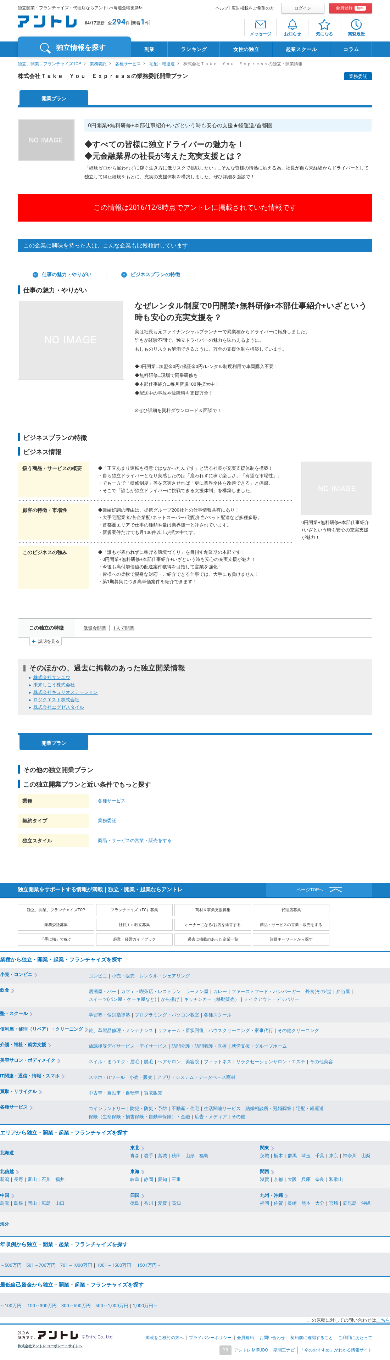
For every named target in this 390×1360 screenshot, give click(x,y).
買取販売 (153, 1093)
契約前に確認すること (311, 1337)
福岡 (264, 1203)
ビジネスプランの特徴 (155, 274)
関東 (264, 1147)
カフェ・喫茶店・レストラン (151, 991)
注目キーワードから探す (291, 939)
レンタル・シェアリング (164, 976)
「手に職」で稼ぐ (56, 939)
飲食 (4, 990)
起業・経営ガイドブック (134, 939)
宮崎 (333, 1203)
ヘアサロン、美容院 (178, 1061)
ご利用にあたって (355, 1337)
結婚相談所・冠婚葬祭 (268, 1108)
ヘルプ (222, 8)
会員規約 (245, 1337)
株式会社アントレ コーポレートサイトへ (50, 1346)
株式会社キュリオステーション (65, 692)
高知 (176, 1203)
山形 (190, 1155)
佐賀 (278, 1203)
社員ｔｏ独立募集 (134, 925)
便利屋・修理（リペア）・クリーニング (41, 1029)
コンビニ (98, 976)
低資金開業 (94, 628)
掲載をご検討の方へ (164, 1337)
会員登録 (351, 8)
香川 (148, 1203)
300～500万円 (76, 1305)
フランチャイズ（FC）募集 (134, 910)
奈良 (319, 1179)
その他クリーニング (298, 1030)
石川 (46, 1179)
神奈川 (350, 1155)
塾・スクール (14, 1013)
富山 (32, 1179)
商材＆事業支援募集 (212, 910)
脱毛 (148, 1061)
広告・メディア (211, 1116)
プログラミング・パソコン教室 (167, 1015)
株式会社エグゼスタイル (58, 707)
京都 (278, 1179)
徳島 (134, 1203)
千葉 (319, 1155)
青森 (134, 1155)
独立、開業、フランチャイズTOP (49, 63)
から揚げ (170, 999)
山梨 (365, 1155)
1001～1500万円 (115, 1265)
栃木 (278, 1155)
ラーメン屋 (196, 991)
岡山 (32, 1203)
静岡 (148, 1179)
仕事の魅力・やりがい (66, 274)
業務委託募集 (56, 925)
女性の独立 (246, 49)
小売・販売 (123, 976)
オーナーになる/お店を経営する (213, 925)
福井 (60, 1179)
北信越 (7, 1171)
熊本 (306, 1203)
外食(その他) (318, 991)
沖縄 (365, 1203)
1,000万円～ (145, 1305)
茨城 (264, 1155)
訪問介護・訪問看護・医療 (199, 1046)
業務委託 (98, 63)
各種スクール (218, 1015)
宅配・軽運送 (162, 63)
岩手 (148, 1155)
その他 (238, 1116)
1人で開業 (123, 628)
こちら (383, 1320)
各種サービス (128, 63)
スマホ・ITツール (107, 1077)
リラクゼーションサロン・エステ (270, 1061)
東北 (134, 1147)
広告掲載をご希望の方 (253, 8)
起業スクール (301, 49)
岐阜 (134, 1179)
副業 (149, 49)
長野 (18, 1179)
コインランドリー (107, 1108)
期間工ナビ (284, 1350)
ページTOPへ (310, 889)
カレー (220, 991)
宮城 (162, 1155)
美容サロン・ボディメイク (27, 1060)
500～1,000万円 (111, 1305)
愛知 (162, 1179)
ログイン (302, 8)
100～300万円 (42, 1305)
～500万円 (11, 1265)
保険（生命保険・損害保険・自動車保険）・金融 (139, 1116)
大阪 (292, 1179)
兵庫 (306, 1179)
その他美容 (321, 1061)
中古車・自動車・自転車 (114, 1093)
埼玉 (306, 1155)
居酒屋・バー (102, 991)
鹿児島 (350, 1203)
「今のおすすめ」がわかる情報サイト (336, 1350)
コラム (351, 49)
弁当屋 (343, 991)
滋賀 (264, 1179)
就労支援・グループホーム (259, 1046)
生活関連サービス (222, 1108)
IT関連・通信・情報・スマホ (30, 1075)
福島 (203, 1155)
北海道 (7, 1152)
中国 (4, 1195)
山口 (60, 1203)
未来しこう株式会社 (54, 684)
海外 (4, 1224)
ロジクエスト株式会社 (56, 699)
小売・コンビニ (16, 974)
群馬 (292, 1155)
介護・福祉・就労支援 (23, 1044)
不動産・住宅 (185, 1108)
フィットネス (218, 1061)
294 (119, 21)
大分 (319, 1203)
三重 (176, 1179)
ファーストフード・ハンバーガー (266, 991)
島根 (18, 1203)
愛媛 (162, 1203)
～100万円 (11, 1305)
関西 (264, 1171)
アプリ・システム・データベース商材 (196, 1077)
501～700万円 (41, 1265)
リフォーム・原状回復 (181, 1030)
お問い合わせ (272, 1337)
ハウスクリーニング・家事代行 (240, 1030)
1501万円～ (149, 1265)
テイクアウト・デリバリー (271, 999)
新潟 (4, 1179)
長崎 (292, 1203)
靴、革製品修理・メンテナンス (121, 1030)
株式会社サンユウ (51, 677)
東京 (333, 1155)
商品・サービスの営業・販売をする (135, 840)
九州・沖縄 (271, 1195)
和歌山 (336, 1179)
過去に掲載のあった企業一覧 (213, 939)
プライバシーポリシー (210, 1337)
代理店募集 (291, 910)
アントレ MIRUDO (251, 1350)
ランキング (194, 49)
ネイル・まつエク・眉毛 (114, 1061)
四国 (134, 1195)
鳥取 (4, 1203)
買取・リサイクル (18, 1091)
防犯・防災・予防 (148, 1108)
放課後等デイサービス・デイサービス (128, 1046)
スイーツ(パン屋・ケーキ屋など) (122, 999)
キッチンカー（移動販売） (211, 999)
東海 (134, 1171)
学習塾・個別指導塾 (109, 1015)
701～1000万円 (76, 1265)
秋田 (176, 1155)
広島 (46, 1203)
